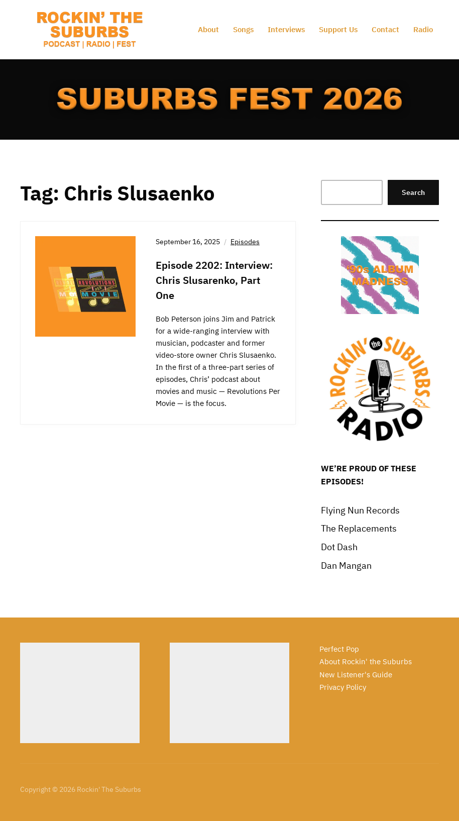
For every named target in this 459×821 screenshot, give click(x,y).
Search (413, 192)
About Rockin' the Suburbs (365, 661)
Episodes (245, 241)
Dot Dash (339, 547)
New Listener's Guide (355, 674)
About (208, 29)
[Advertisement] (80, 693)
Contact (385, 29)
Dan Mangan (346, 565)
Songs (243, 29)
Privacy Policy (342, 687)
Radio (423, 29)
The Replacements (359, 528)
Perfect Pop (339, 649)
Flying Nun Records (360, 510)
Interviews (286, 29)
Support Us (338, 29)
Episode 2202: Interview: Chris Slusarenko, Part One (214, 280)
